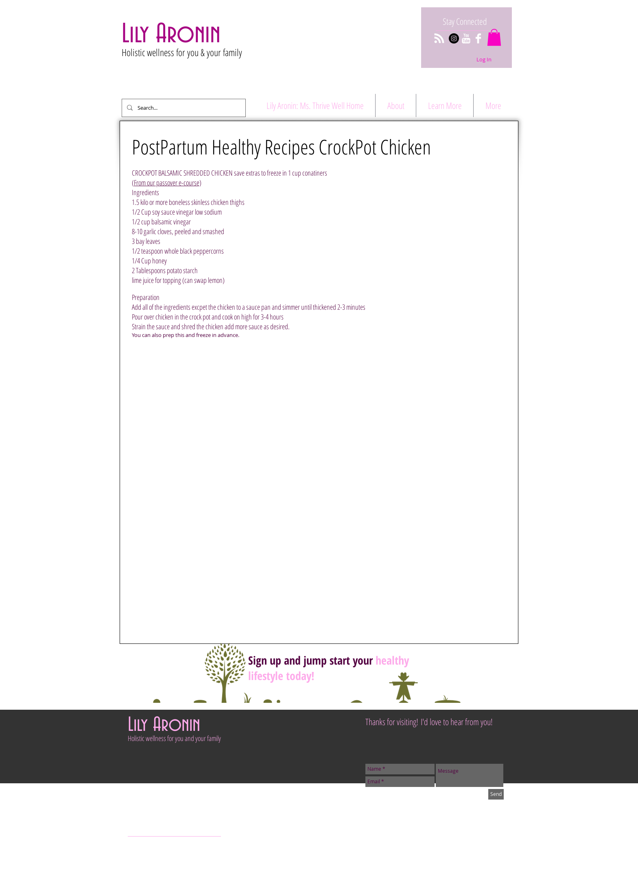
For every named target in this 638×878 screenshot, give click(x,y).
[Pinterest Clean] (156, 847)
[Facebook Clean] (478, 38)
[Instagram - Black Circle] (454, 38)
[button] (494, 37)
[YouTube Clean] (466, 38)
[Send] (496, 794)
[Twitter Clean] (143, 847)
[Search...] (183, 108)
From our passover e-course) (167, 182)
